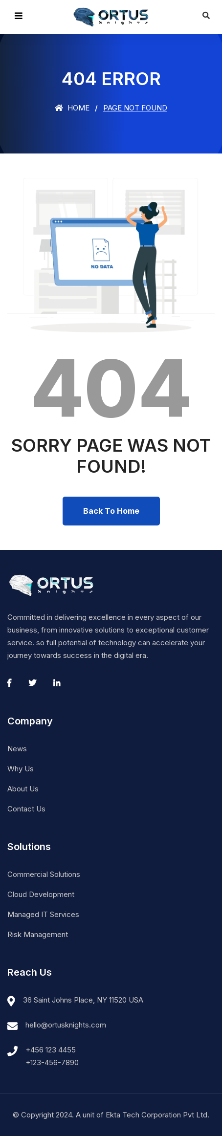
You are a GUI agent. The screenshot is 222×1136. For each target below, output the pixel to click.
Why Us (20, 768)
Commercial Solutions (43, 874)
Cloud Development (40, 894)
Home (72, 107)
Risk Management (37, 934)
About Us (23, 788)
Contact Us (26, 808)
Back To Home (111, 511)
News (17, 748)
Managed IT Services (43, 914)
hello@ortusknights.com (65, 1024)
